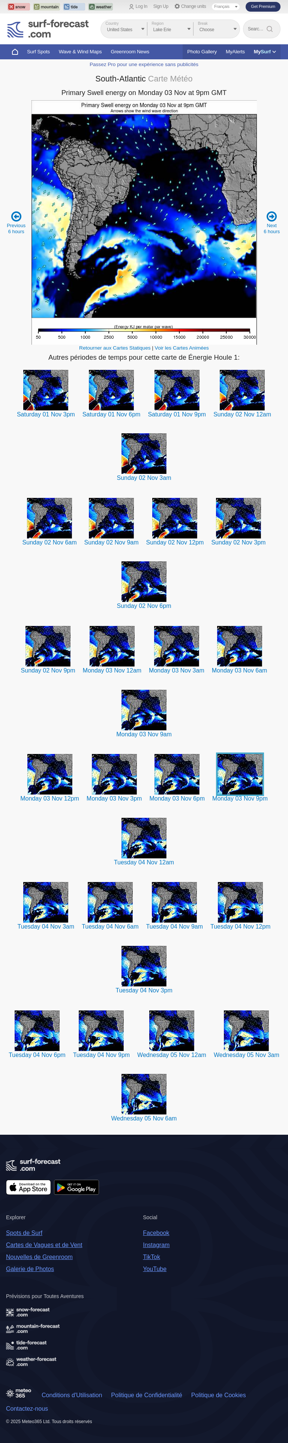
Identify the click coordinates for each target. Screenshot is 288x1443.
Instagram (156, 1245)
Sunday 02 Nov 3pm (238, 542)
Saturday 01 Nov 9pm (177, 414)
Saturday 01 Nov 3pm (46, 414)
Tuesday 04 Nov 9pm (101, 1055)
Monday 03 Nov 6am (239, 670)
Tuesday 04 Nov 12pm (240, 926)
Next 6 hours (271, 222)
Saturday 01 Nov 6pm (111, 414)
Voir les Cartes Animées (182, 348)
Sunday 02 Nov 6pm (144, 606)
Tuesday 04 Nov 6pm (37, 1055)
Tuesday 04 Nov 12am (144, 862)
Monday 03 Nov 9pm (240, 798)
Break (203, 23)
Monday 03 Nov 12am (112, 670)
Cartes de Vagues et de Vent (44, 1245)
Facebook (156, 1233)
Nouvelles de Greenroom (39, 1257)
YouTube (154, 1269)
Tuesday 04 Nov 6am (110, 926)
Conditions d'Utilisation (72, 1395)
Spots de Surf (24, 1233)
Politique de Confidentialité (146, 1395)
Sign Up (160, 6)
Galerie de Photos (30, 1269)
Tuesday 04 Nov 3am (46, 926)
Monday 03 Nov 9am (144, 734)
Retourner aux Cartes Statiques (114, 348)
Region (158, 23)
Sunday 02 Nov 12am (242, 414)
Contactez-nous (27, 1408)
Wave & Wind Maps (80, 51)
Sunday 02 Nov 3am (144, 478)
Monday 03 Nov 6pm (177, 798)
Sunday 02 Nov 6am (49, 542)
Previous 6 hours (16, 222)
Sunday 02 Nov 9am (111, 542)
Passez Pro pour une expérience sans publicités (144, 64)
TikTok (151, 1257)
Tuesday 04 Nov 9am (174, 926)
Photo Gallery (202, 51)
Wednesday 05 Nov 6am (144, 1118)
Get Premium (263, 6)
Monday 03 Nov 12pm (49, 798)
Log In (141, 6)
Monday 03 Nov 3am (176, 670)
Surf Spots (38, 51)
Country (111, 23)
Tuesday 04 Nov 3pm (144, 990)
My (265, 51)
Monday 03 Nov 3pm (114, 798)
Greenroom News (130, 51)
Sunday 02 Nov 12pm (175, 542)
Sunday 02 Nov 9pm (48, 670)
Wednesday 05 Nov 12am (171, 1055)
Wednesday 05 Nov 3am (246, 1055)
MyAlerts (235, 51)
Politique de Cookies (218, 1395)
